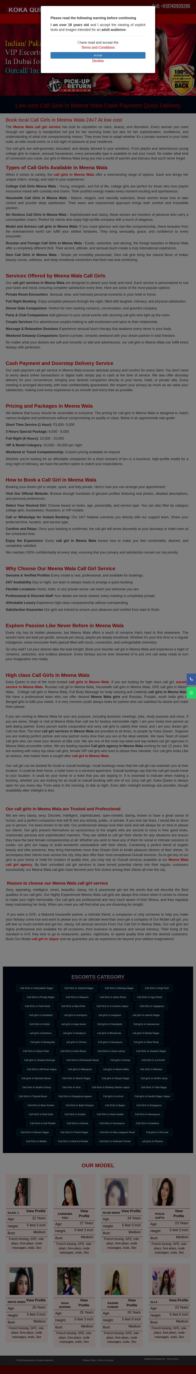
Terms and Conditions (98, 47)
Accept (98, 55)
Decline (98, 61)
